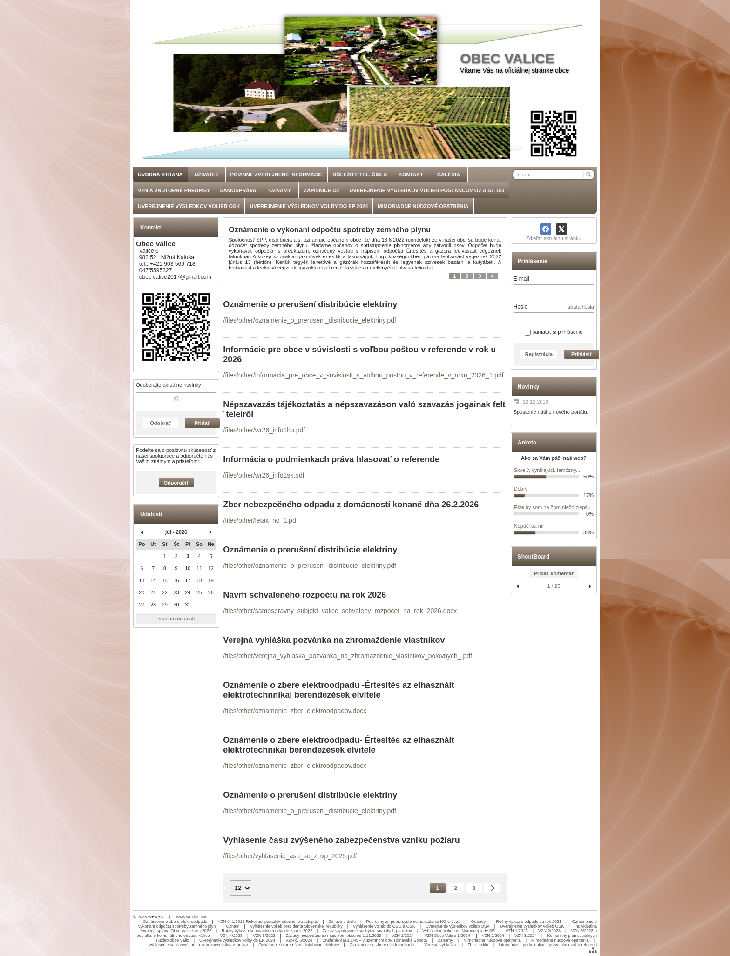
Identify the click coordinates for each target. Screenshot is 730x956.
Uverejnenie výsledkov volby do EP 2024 (237, 940)
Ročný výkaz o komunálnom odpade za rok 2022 (267, 931)
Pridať (202, 423)
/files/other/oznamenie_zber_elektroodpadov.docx (294, 710)
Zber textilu (477, 945)
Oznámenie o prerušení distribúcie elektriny (298, 945)
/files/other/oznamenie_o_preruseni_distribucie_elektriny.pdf (309, 320)
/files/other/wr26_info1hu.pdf (264, 430)
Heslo (521, 306)
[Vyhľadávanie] (553, 174)
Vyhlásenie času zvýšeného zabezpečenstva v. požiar (198, 945)
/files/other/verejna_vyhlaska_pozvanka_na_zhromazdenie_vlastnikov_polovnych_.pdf (347, 656)
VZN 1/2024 (403, 935)
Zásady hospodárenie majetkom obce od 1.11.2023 (333, 935)
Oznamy (445, 940)
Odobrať (160, 423)
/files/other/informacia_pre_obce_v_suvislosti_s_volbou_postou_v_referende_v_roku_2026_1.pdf (363, 375)
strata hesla (581, 307)
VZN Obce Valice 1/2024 (447, 935)
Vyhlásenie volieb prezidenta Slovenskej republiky (296, 926)
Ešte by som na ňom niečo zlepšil (552, 507)
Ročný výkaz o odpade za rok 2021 (529, 921)
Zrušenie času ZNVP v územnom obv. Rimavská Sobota (375, 940)
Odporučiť (176, 482)
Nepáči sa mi (529, 526)
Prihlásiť (581, 354)
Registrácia (539, 354)
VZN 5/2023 (264, 935)
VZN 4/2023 (231, 935)
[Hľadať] (588, 174)
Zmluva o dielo (342, 921)
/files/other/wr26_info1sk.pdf (263, 475)
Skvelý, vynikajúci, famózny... (547, 470)
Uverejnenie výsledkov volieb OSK (458, 926)
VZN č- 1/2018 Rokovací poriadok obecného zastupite (268, 921)
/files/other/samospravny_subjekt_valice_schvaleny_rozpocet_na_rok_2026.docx (340, 610)
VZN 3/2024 (525, 935)
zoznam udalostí (176, 618)
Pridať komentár (554, 573)
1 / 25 (554, 586)
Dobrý (520, 488)
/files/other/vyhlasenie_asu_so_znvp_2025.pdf (290, 856)
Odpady (478, 921)
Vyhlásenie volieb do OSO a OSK (384, 926)
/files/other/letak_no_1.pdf (260, 520)
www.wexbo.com (192, 917)
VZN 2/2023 (549, 931)
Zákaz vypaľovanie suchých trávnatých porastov (367, 931)
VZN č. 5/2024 (298, 940)
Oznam (233, 926)
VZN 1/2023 (517, 931)
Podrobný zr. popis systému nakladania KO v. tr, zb (413, 921)
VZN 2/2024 (493, 935)
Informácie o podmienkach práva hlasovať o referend (548, 945)
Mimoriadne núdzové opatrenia (492, 940)
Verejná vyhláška (440, 945)
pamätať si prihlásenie (553, 332)
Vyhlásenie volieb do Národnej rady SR (458, 931)
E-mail (521, 279)
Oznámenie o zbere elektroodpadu (175, 921)
